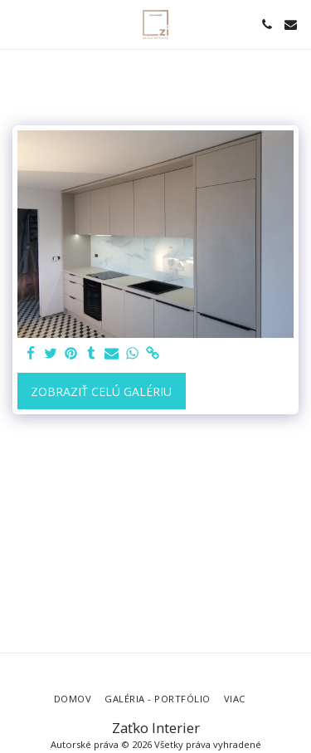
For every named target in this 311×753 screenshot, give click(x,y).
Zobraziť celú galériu (101, 391)
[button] (18, 24)
